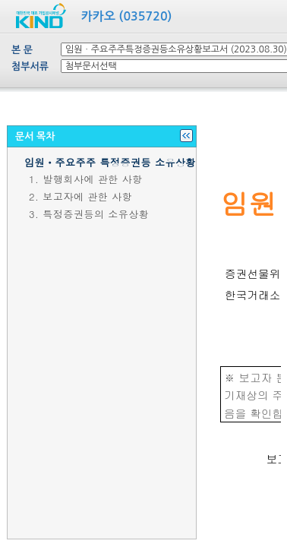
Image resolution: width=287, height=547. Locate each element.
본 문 (22, 50)
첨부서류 (30, 66)
